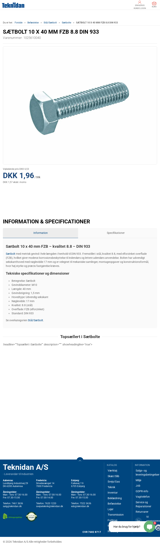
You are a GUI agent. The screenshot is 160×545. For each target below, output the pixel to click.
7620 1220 (50, 503)
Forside (18, 22)
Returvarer (142, 511)
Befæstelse (33, 22)
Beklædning (115, 498)
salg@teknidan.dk (12, 506)
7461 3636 (17, 503)
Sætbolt (10, 253)
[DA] (13, 5)
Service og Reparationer (143, 504)
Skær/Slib (113, 476)
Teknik (111, 487)
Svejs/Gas (114, 481)
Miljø (138, 480)
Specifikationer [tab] (116, 232)
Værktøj (112, 470)
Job (138, 485)
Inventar (113, 492)
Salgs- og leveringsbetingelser (146, 472)
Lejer (110, 509)
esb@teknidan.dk (80, 506)
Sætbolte (66, 22)
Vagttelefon (143, 496)
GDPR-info (142, 491)
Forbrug (112, 520)
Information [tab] (40, 232)
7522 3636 (85, 503)
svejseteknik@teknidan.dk (49, 506)
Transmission (116, 514)
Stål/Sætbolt (50, 22)
